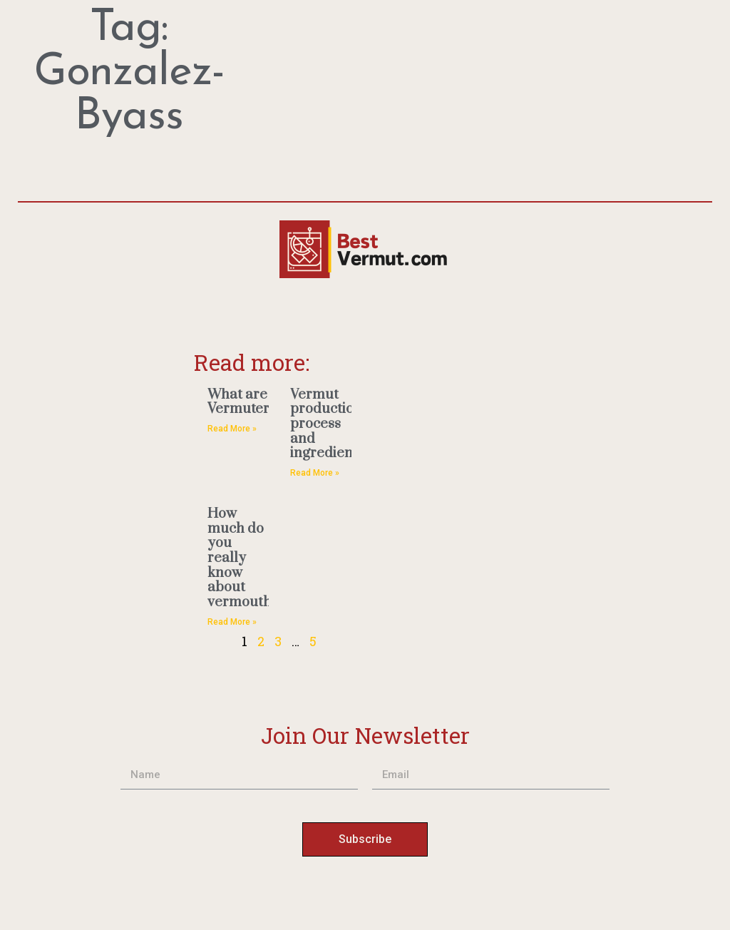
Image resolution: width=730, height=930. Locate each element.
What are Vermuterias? (250, 402)
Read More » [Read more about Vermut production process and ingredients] (314, 473)
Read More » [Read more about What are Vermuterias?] (232, 429)
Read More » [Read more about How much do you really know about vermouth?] (232, 622)
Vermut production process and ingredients (327, 424)
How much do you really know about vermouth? (243, 558)
